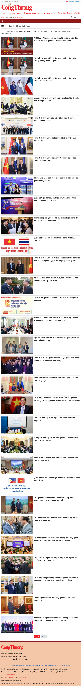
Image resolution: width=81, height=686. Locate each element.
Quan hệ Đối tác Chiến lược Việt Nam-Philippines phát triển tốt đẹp (57, 479)
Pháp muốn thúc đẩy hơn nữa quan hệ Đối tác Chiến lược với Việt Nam (56, 459)
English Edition (74, 1)
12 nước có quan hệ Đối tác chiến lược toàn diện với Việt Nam (56, 299)
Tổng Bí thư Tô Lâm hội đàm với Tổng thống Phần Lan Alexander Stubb (55, 159)
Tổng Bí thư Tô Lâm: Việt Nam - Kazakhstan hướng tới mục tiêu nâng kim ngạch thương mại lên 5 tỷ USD (57, 259)
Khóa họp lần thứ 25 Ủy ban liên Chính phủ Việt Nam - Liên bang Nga (57, 379)
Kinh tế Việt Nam (23, 13)
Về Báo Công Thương (18, 665)
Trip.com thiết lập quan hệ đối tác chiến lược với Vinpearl (54, 419)
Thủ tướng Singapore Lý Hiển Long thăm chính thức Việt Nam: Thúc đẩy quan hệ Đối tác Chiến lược (56, 579)
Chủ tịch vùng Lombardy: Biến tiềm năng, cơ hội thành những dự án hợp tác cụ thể (54, 499)
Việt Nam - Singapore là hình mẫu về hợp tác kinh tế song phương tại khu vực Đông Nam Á (56, 619)
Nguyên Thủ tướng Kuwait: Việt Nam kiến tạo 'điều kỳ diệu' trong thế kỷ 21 (56, 99)
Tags (3, 26)
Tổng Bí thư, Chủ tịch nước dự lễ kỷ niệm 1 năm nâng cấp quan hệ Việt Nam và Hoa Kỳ (56, 359)
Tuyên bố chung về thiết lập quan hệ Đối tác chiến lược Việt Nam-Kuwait (55, 79)
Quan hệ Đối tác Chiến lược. (19, 26)
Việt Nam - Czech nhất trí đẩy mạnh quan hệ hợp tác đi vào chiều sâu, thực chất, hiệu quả (56, 319)
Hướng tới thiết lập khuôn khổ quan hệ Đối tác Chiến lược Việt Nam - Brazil (56, 439)
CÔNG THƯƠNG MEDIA (8, 13)
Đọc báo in (51, 13)
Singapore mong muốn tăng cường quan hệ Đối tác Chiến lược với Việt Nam (55, 559)
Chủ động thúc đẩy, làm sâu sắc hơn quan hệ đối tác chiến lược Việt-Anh (56, 519)
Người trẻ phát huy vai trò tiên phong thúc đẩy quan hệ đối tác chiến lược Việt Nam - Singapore (56, 539)
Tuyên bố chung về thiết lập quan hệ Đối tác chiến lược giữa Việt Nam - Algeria (55, 59)
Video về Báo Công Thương (34, 665)
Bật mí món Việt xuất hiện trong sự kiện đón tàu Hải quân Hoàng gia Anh (56, 179)
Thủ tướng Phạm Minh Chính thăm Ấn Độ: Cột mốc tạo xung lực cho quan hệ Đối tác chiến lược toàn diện (57, 399)
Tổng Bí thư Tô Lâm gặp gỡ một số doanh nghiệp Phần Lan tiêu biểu (55, 119)
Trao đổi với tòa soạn (51, 665)
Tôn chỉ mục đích (64, 665)
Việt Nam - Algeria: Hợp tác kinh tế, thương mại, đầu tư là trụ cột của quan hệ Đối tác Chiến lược (56, 39)
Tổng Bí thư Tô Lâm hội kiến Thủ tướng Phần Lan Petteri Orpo (55, 139)
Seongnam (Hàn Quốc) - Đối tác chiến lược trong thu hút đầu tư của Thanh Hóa (56, 219)
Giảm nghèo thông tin (64, 13)
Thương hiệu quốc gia (38, 13)
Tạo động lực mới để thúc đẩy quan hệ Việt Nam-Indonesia (54, 599)
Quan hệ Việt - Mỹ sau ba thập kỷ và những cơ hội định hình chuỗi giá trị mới (55, 199)
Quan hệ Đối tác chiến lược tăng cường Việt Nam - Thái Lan (55, 239)
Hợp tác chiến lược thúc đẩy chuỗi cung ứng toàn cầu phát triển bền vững (56, 339)
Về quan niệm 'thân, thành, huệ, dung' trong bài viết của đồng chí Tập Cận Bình (56, 279)
